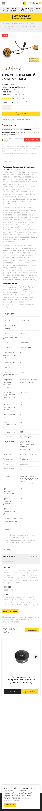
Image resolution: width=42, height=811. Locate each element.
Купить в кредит (8, 120)
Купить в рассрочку (23, 120)
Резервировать (32, 140)
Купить (21, 114)
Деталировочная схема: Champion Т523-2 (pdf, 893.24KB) (22, 536)
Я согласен (10, 805)
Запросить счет (9, 125)
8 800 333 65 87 (11, 11)
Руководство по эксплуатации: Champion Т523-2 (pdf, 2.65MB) (20, 541)
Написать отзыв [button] (10, 611)
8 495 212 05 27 (11, 8)
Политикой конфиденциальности (16, 799)
